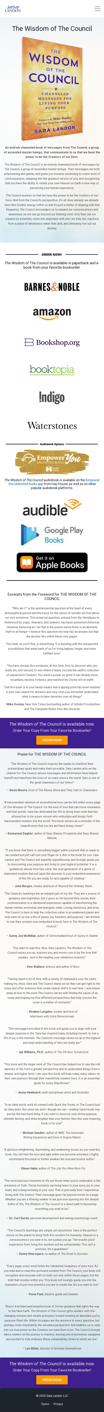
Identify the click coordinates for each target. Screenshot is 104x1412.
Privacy (58, 1404)
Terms (45, 1404)
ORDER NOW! (52, 740)
